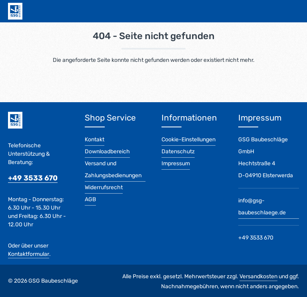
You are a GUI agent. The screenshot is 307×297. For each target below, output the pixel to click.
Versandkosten (258, 276)
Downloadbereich (107, 151)
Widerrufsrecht (104, 187)
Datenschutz (178, 151)
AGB (90, 199)
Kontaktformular (28, 254)
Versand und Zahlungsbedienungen (113, 169)
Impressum (175, 163)
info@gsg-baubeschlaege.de (262, 206)
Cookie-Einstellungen (188, 139)
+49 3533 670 (33, 178)
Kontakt (94, 139)
